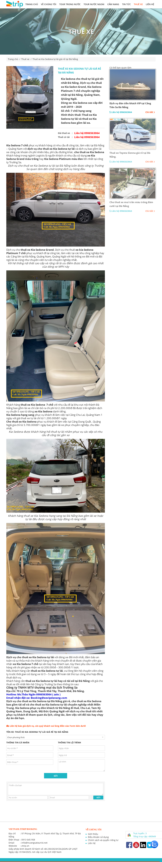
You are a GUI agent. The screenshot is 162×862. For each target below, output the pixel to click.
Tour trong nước (70, 4)
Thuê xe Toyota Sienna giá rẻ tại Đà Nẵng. (129, 154)
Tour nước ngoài (94, 4)
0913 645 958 (28, 839)
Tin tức (126, 4)
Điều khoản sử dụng (98, 837)
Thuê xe (138, 4)
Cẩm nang (113, 4)
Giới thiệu (93, 833)
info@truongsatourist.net (34, 842)
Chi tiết (150, 112)
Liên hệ (150, 4)
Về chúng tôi (48, 4)
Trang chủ (31, 4)
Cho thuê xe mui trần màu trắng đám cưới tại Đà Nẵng (131, 204)
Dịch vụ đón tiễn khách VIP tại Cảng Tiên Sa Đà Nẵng (130, 105)
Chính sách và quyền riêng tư (103, 840)
